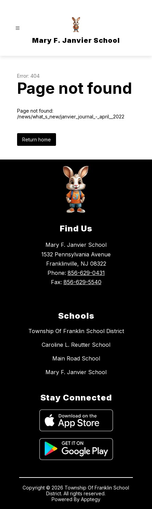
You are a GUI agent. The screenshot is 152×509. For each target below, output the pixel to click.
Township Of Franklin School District (76, 331)
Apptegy (90, 499)
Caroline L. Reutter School (76, 344)
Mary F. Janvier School (76, 372)
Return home (36, 139)
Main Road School (76, 358)
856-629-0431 (86, 272)
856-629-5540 (82, 282)
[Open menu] (18, 28)
